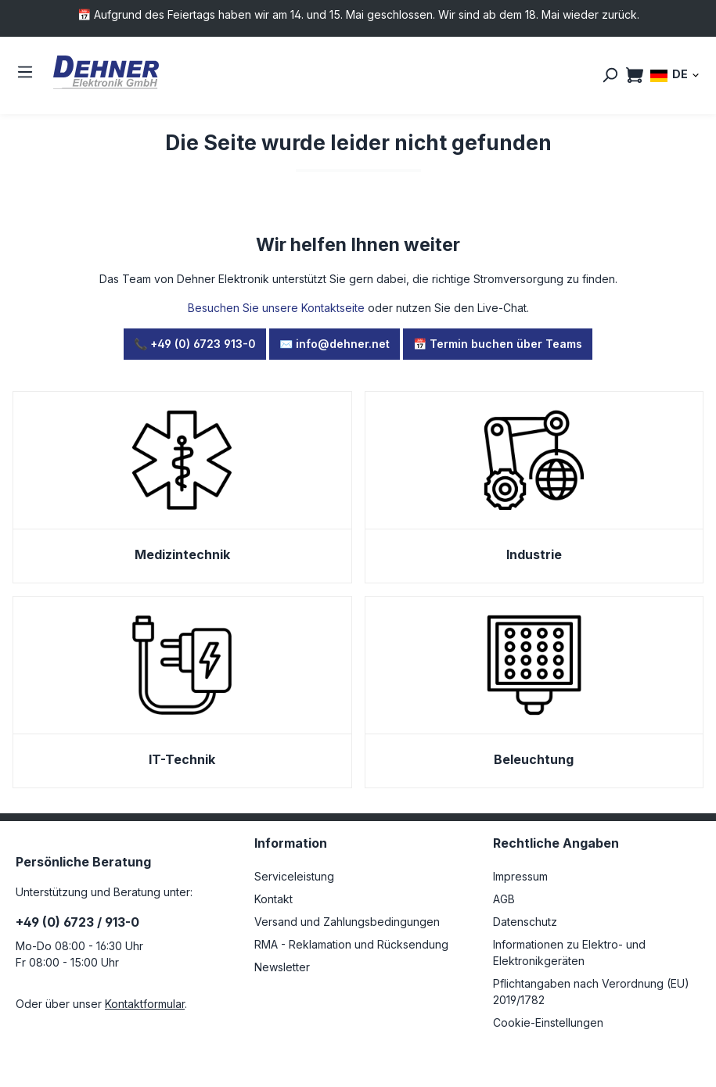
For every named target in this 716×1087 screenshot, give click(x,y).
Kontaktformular (145, 1003)
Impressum (520, 876)
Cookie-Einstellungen (548, 1022)
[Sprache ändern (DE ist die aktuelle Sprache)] (675, 74)
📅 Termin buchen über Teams (497, 343)
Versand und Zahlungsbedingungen (347, 921)
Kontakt (273, 899)
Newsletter (282, 967)
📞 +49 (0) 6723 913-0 (195, 343)
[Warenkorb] (634, 75)
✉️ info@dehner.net (334, 343)
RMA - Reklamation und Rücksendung (351, 944)
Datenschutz (525, 921)
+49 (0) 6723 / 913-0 (77, 922)
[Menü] (25, 72)
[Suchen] (609, 75)
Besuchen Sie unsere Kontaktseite (276, 307)
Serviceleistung (294, 876)
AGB (504, 899)
